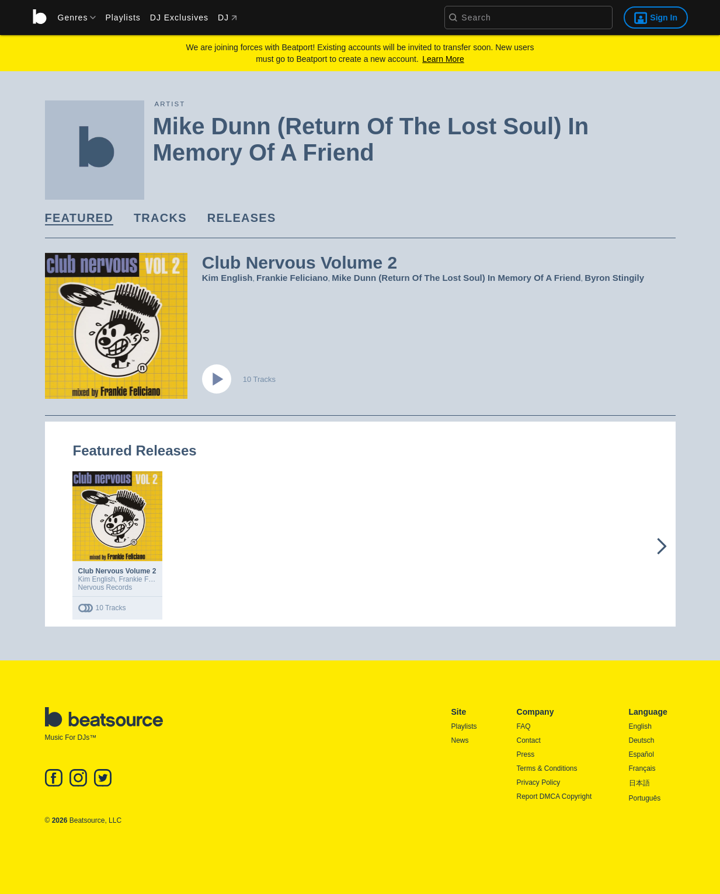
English (640, 726)
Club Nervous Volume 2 (117, 571)
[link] (79, 218)
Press (526, 754)
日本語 (639, 783)
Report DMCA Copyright (554, 796)
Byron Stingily (614, 278)
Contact (529, 740)
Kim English (227, 278)
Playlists (122, 17)
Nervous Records (105, 587)
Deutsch (642, 740)
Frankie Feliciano (292, 278)
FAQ (524, 726)
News (460, 740)
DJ (227, 17)
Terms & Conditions (547, 768)
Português (645, 798)
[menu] (73, 17)
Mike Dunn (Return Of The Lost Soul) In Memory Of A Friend (456, 278)
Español (641, 754)
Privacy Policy (539, 782)
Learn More (443, 59)
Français (642, 768)
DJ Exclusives (179, 17)
